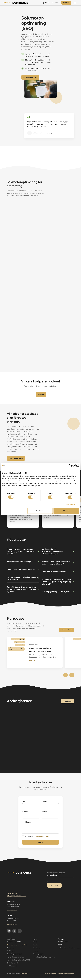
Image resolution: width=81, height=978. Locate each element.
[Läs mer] (35, 654)
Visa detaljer (70, 504)
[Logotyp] (16, 3)
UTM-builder (63, 942)
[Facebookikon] (14, 931)
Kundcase (36, 948)
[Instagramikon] (20, 931)
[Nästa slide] (71, 676)
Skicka (40, 844)
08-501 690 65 (12, 894)
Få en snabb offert (30, 79)
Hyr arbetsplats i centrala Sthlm (44, 957)
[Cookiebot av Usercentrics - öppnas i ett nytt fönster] (70, 465)
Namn (25, 803)
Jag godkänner (37, 838)
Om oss (35, 942)
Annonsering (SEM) (14, 942)
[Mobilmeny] (75, 3)
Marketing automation (15, 957)
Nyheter (36, 951)
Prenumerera (54, 885)
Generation (24, 973)
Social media (11, 948)
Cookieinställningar (50, 973)
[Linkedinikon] (9, 931)
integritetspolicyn (42, 838)
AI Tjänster (11, 951)
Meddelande (27, 824)
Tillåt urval (40, 511)
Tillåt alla (66, 511)
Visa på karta (11, 910)
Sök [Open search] (56, 3)
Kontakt (66, 3)
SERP (60, 945)
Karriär (35, 945)
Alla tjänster (67, 703)
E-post (25, 813)
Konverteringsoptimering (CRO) (18, 960)
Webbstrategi (12, 966)
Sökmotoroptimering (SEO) (17, 945)
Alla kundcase (66, 631)
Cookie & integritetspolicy (65, 973)
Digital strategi (12, 963)
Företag (45, 803)
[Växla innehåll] (23, 553)
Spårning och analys (14, 954)
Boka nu (41, 396)
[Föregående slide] (65, 676)
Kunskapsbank (38, 954)
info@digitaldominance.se (16, 896)
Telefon (44, 813)
